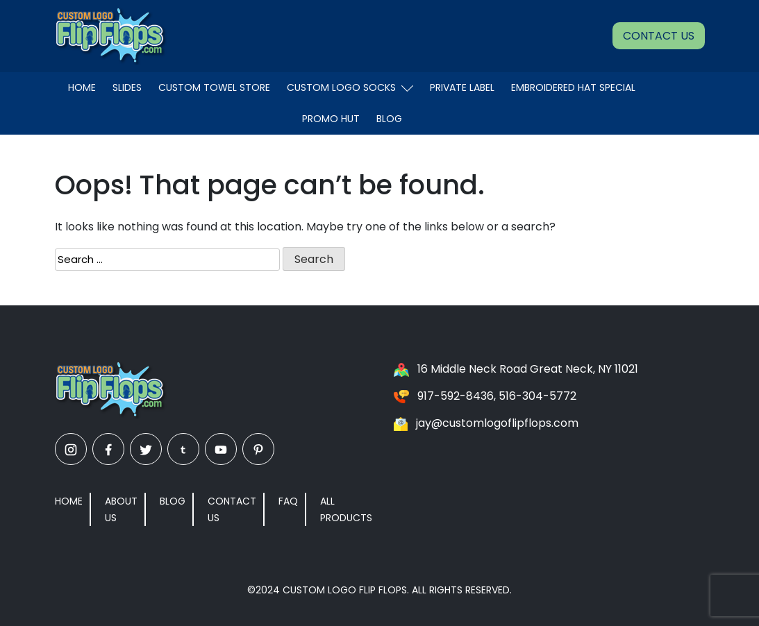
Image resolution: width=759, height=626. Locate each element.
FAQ (288, 501)
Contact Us (658, 36)
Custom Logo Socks (350, 87)
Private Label (462, 87)
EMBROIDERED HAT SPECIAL (573, 87)
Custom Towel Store (214, 87)
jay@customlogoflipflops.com (497, 423)
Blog (389, 119)
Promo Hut (331, 119)
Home (82, 87)
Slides (127, 87)
